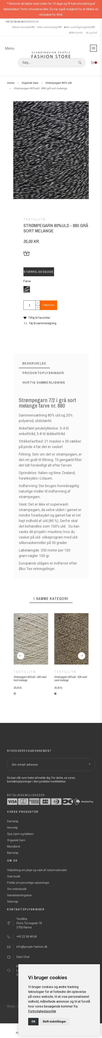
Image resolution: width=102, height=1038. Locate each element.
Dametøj (12, 821)
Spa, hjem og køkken (20, 834)
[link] (42, 1011)
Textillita (25, 671)
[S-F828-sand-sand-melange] (55, 693)
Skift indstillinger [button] (54, 1021)
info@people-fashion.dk (31, 946)
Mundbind (13, 846)
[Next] (81, 655)
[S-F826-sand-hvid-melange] (15, 693)
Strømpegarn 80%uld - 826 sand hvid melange (30, 678)
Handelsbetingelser (19, 895)
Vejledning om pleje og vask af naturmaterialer (37, 870)
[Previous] (20, 655)
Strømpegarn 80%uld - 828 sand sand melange (70, 678)
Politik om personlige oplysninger (28, 882)
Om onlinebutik (17, 889)
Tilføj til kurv (48, 305)
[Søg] (51, 62)
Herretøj (12, 827)
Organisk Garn (16, 840)
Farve (27, 281)
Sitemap (12, 901)
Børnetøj (12, 852)
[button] (36, 318)
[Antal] (29, 305)
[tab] (34, 363)
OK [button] (33, 1021)
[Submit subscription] (89, 765)
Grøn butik (13, 876)
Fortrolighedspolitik (42, 1011)
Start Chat (23, 957)
